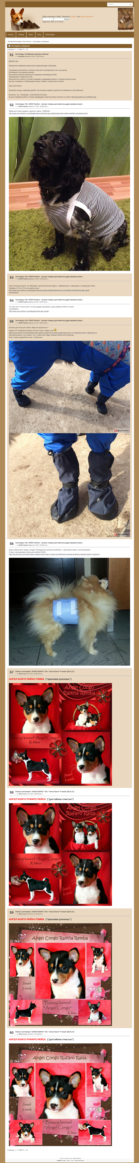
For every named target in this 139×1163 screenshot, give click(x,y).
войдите (74, 16)
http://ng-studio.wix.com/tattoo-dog (83, 97)
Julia (20, 673)
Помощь (21, 35)
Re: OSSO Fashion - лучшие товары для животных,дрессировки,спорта (54, 104)
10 (27, 49)
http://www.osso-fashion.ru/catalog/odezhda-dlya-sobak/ (29, 311)
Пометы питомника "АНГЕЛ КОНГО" (29, 671)
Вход (39, 35)
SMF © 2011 (69, 1158)
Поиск (31, 35)
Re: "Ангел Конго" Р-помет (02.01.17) (59, 671)
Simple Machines (77, 1158)
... (17, 49)
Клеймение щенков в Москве (37, 54)
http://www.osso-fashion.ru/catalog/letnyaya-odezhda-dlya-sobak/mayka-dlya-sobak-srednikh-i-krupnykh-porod (48, 113)
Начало (11, 35)
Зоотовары (19, 54)
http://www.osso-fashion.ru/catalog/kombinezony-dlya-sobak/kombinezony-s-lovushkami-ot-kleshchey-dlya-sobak (49, 290)
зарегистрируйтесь (87, 16)
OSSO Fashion (23, 106)
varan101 (21, 56)
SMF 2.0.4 (62, 1158)
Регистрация (49, 35)
